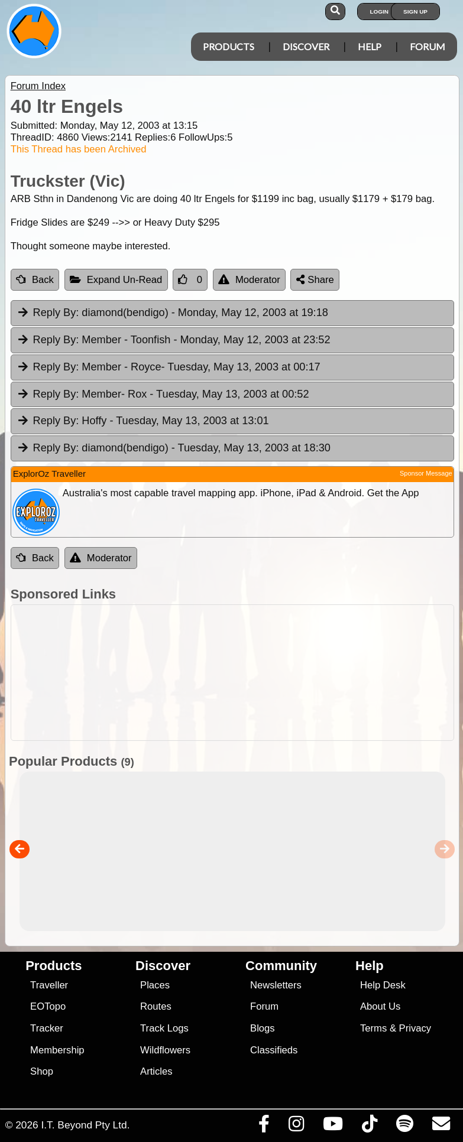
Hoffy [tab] (143, 421)
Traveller (49, 985)
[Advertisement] (237, 672)
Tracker (46, 1028)
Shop (41, 1071)
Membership (57, 1050)
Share (315, 279)
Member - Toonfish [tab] (174, 340)
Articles (156, 1071)
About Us (380, 1006)
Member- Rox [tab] (163, 395)
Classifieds (273, 1050)
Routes (155, 1006)
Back (35, 279)
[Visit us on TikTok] (369, 1127)
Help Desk (383, 985)
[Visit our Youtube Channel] (332, 1127)
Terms (373, 1028)
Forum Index (38, 86)
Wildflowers (165, 1050)
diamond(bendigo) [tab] (172, 313)
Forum (427, 46)
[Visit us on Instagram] (296, 1127)
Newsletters (276, 985)
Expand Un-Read (116, 279)
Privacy (415, 1028)
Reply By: (56, 312)
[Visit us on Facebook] (264, 1127)
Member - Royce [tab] (168, 367)
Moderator (249, 279)
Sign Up (415, 11)
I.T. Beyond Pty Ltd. (85, 1125)
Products (228, 46)
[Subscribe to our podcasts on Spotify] (404, 1127)
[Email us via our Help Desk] (441, 1127)
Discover (306, 46)
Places (155, 985)
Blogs (262, 1028)
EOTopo (48, 1006)
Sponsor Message (426, 473)
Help (369, 46)
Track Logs (164, 1028)
